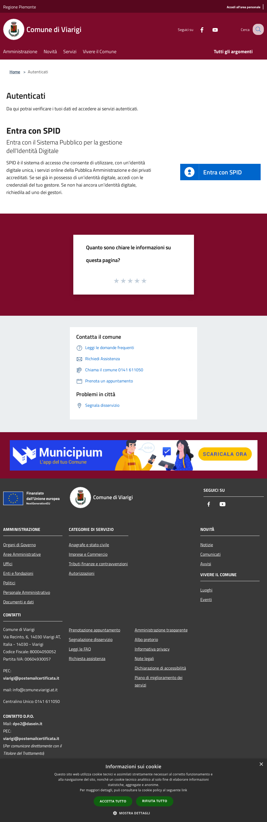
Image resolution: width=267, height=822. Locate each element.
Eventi (206, 599)
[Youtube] (210, 29)
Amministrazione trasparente (161, 630)
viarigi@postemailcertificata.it (31, 678)
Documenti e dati (18, 602)
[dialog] (133, 790)
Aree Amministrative (22, 554)
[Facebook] (197, 29)
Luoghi (206, 590)
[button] (133, 813)
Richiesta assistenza (87, 658)
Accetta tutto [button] (113, 801)
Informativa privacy (152, 649)
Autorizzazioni (81, 573)
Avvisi (205, 564)
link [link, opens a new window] (184, 790)
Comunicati (210, 554)
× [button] (261, 764)
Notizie (206, 544)
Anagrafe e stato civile (89, 544)
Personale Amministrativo (26, 592)
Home (15, 72)
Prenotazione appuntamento (94, 630)
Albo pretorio (146, 639)
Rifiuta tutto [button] (154, 801)
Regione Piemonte (19, 7)
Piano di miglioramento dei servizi (159, 681)
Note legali (144, 658)
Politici (9, 583)
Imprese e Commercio (88, 554)
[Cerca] (257, 29)
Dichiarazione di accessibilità (160, 668)
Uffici (7, 564)
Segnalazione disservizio (90, 639)
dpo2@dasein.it (27, 723)
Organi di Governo (19, 544)
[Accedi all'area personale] (243, 7)
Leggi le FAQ (80, 649)
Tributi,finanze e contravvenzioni (98, 564)
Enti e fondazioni (18, 573)
